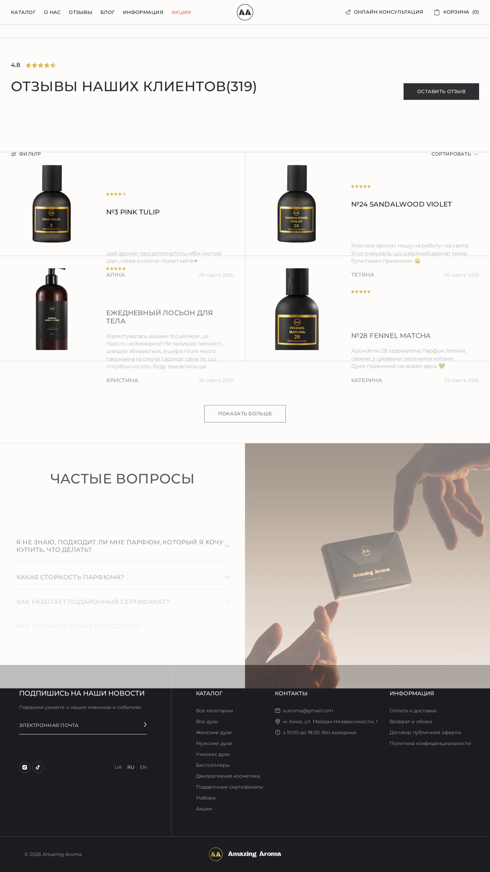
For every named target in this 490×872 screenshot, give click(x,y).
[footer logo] (245, 854)
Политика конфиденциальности (430, 743)
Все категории (214, 711)
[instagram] (24, 767)
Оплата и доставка (413, 711)
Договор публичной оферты (425, 732)
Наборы (206, 798)
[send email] (145, 725)
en (143, 767)
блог (107, 12)
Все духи (207, 721)
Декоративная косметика (228, 776)
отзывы (80, 12)
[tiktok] (38, 767)
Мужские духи (214, 743)
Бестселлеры (213, 765)
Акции (181, 12)
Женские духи (214, 732)
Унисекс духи (213, 754)
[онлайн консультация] (384, 12)
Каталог (23, 12)
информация (143, 12)
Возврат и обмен (411, 721)
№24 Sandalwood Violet (401, 209)
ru (130, 767)
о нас (52, 12)
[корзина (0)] (456, 12)
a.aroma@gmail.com (308, 711)
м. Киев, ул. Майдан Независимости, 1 (330, 721)
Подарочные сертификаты (229, 787)
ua (118, 767)
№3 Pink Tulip (133, 217)
